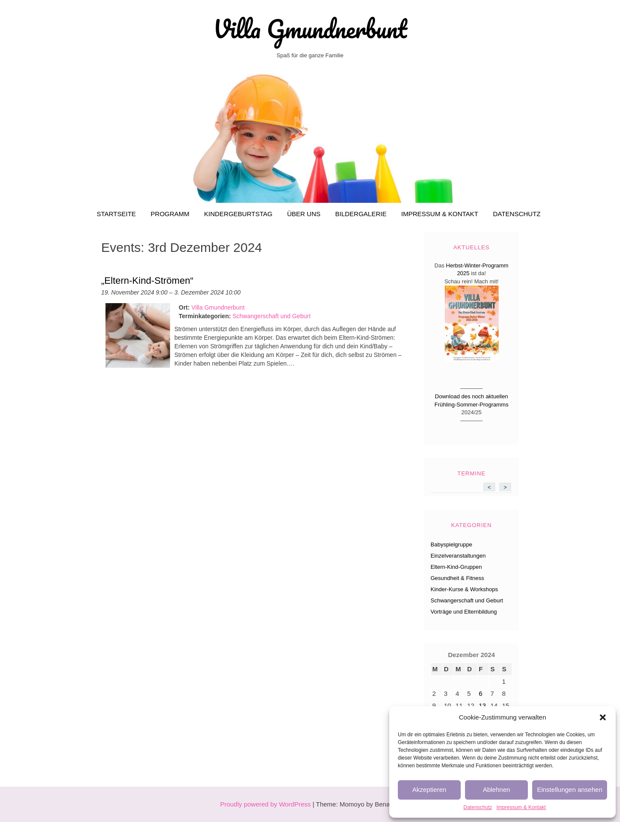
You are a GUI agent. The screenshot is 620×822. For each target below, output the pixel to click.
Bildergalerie (360, 213)
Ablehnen (496, 789)
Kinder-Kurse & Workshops (464, 589)
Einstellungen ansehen (569, 789)
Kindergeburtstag (238, 213)
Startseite (116, 213)
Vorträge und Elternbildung (464, 611)
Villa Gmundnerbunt (310, 29)
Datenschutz (477, 807)
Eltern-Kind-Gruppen (456, 567)
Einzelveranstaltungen (458, 555)
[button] (602, 717)
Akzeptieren (429, 789)
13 (482, 705)
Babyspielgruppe (451, 544)
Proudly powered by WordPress (265, 804)
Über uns (304, 213)
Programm (170, 213)
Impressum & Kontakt (521, 807)
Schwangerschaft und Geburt (271, 316)
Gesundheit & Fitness (457, 578)
